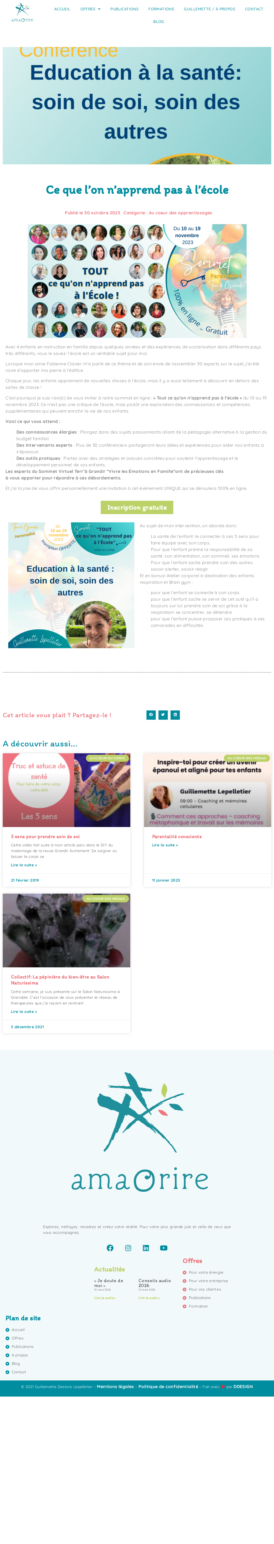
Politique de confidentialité (168, 1534)
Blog (158, 21)
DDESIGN (243, 1534)
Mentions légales (115, 1534)
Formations (161, 9)
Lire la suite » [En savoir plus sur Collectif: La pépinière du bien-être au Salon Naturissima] (24, 1159)
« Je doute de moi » (108, 1430)
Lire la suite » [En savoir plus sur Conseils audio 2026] (149, 1446)
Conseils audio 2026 (155, 1430)
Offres (90, 9)
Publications (124, 9)
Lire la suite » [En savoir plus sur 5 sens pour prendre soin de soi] (24, 1012)
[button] (151, 862)
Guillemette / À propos (209, 9)
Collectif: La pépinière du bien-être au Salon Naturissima (60, 1128)
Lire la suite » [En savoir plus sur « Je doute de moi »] (105, 1446)
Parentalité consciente (177, 984)
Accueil (62, 9)
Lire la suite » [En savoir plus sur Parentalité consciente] (165, 992)
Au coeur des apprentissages (180, 212)
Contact (254, 9)
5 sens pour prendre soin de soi (45, 984)
